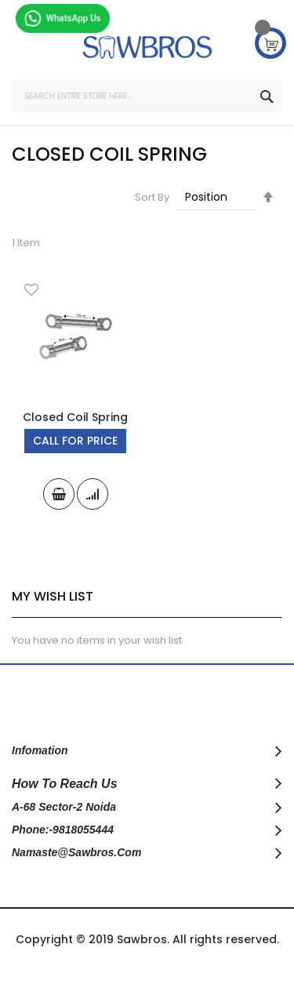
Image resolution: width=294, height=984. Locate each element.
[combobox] (147, 96)
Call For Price (75, 440)
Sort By (152, 197)
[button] (31, 291)
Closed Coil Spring (75, 417)
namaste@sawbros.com (76, 852)
